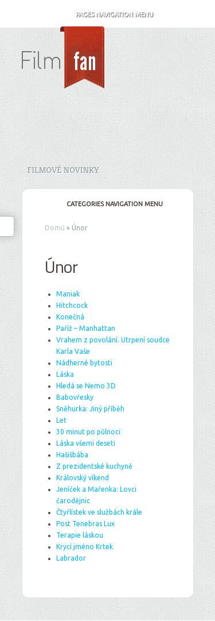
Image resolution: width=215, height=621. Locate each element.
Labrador (71, 558)
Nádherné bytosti (84, 363)
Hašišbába (72, 454)
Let (61, 420)
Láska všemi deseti (85, 443)
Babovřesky (74, 397)
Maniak (68, 294)
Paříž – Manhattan (85, 328)
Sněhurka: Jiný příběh (90, 408)
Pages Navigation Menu (106, 14)
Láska (65, 374)
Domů (55, 228)
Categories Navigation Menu (107, 203)
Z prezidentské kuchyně (94, 466)
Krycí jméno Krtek (84, 546)
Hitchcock (72, 305)
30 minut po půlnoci (88, 431)
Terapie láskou (79, 535)
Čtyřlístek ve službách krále (99, 512)
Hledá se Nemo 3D (86, 385)
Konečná (70, 317)
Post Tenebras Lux (85, 523)
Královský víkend (82, 477)
